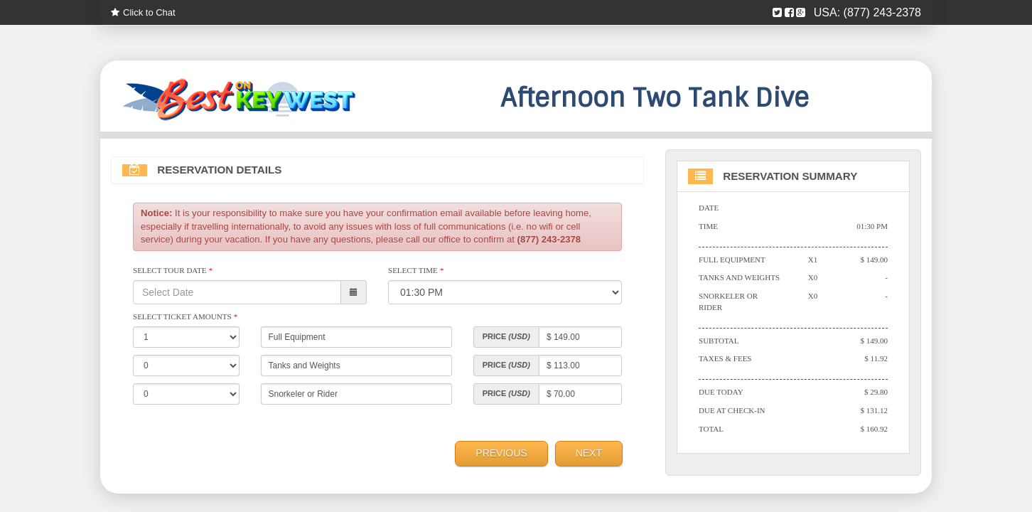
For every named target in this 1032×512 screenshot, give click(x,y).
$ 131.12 (874, 412)
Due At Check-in (732, 412)
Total (711, 431)
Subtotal (719, 342)
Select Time (416, 271)
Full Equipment (732, 260)
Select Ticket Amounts (186, 318)
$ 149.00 (874, 260)
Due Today (721, 394)
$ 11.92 (876, 360)
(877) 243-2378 (882, 12)
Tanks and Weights (740, 278)
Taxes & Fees (726, 360)
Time (708, 227)
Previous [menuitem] (501, 454)
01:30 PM (872, 227)
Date (709, 208)
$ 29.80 (876, 394)
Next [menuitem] (589, 454)
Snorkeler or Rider (728, 303)
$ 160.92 (874, 431)
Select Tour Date (173, 271)
